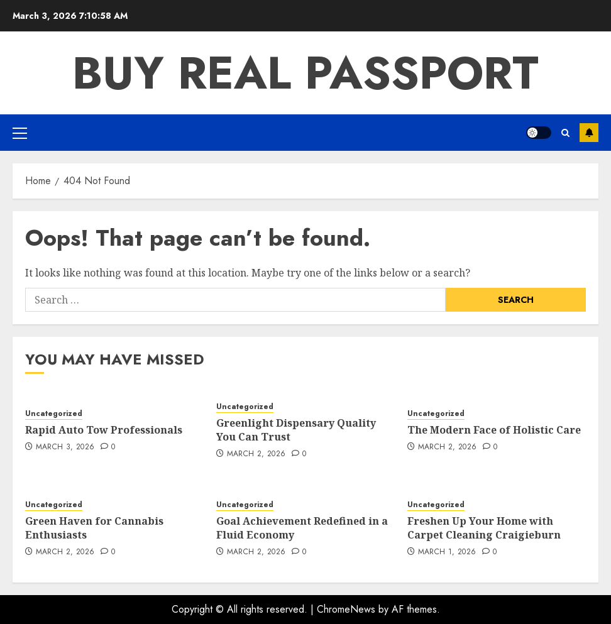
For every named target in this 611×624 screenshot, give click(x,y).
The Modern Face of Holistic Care (494, 430)
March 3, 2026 (65, 447)
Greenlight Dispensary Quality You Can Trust (296, 430)
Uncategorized (53, 413)
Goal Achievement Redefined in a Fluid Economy (302, 528)
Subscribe (589, 132)
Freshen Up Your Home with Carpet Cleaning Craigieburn (484, 528)
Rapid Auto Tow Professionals (103, 430)
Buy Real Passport (305, 73)
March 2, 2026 (256, 454)
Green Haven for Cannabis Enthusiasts (94, 528)
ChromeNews (346, 609)
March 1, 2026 (447, 552)
